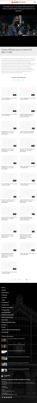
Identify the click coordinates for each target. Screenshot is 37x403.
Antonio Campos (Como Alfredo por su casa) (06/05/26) (8, 201)
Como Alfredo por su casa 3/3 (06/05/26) (27, 167)
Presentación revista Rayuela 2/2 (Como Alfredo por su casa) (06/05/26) (26, 236)
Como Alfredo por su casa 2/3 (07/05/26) (27, 99)
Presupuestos (5, 310)
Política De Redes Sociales (8, 322)
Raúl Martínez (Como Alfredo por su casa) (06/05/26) (7, 236)
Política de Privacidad (7, 317)
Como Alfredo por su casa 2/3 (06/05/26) (9, 184)
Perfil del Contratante (7, 307)
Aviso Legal (4, 319)
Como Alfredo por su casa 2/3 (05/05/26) (9, 272)
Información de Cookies (7, 314)
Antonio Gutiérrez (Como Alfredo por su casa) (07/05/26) (27, 150)
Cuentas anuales (5, 312)
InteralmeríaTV (5, 302)
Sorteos (3, 327)
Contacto (4, 324)
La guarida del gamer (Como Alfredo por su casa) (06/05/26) (26, 219)
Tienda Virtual (5, 305)
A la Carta (4, 297)
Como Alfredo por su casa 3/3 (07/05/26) (9, 99)
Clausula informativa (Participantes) (10, 329)
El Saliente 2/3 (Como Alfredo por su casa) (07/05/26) (7, 150)
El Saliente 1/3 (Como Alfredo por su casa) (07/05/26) (7, 168)
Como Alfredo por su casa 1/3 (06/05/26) (27, 184)
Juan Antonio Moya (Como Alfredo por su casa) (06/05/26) (9, 219)
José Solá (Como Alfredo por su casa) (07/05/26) (27, 132)
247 (27, 279)
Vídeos (3, 300)
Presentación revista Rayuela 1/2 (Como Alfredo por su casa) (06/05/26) (7, 255)
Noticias (3, 290)
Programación (5, 292)
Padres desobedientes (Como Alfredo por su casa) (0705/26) (26, 115)
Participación (4, 332)
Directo (3, 287)
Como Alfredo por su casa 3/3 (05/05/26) (27, 254)
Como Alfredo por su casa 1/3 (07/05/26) (9, 115)
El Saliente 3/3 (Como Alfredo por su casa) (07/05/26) (7, 133)
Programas (4, 295)
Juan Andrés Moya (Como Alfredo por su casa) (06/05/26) (27, 201)
